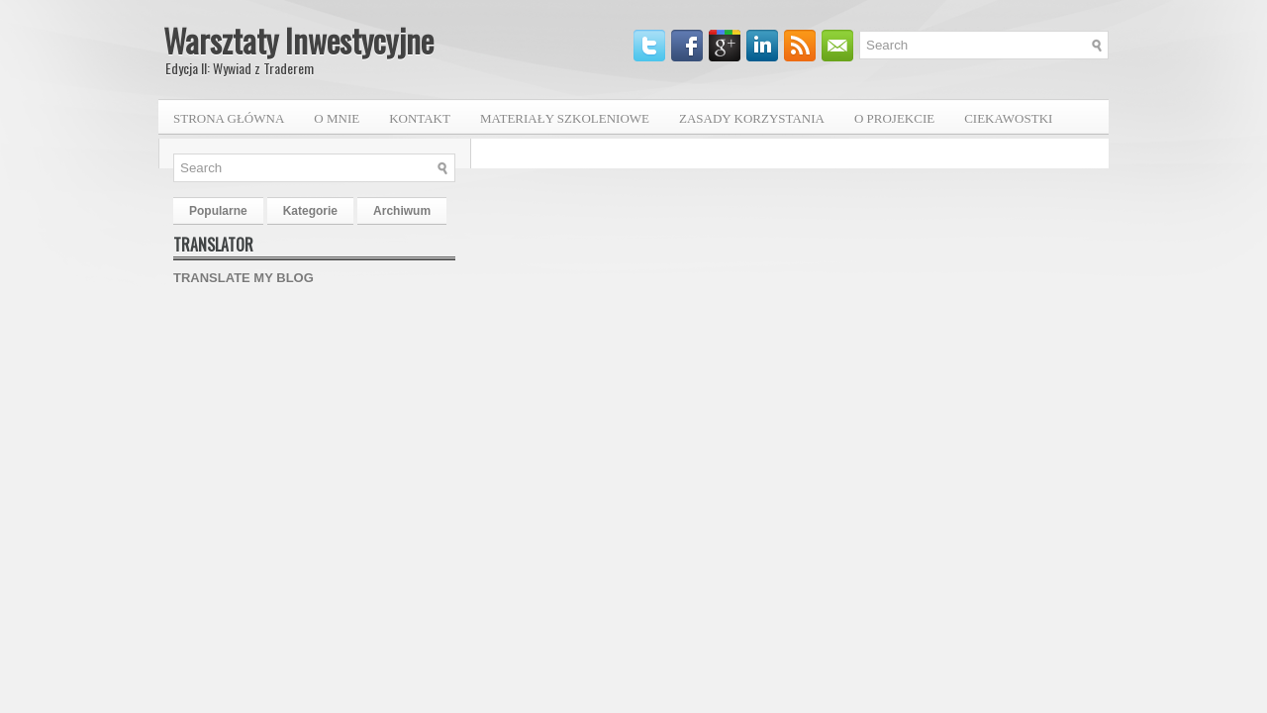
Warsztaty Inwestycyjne (298, 40)
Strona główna (228, 118)
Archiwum (402, 211)
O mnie (336, 118)
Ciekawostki (1008, 118)
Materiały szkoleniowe (564, 118)
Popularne (218, 211)
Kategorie (310, 211)
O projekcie (894, 118)
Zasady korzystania (752, 118)
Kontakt (419, 118)
